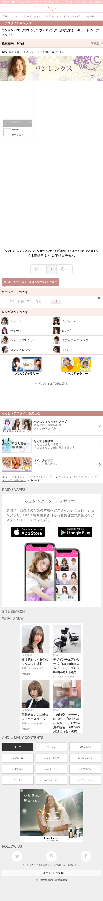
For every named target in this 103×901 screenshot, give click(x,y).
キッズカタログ (51, 758)
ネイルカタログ (85, 758)
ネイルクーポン (51, 780)
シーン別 (43, 51)
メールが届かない (57, 865)
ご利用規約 (42, 865)
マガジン (51, 747)
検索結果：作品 (52, 43)
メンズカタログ (17, 758)
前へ (38, 269)
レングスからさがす (15, 312)
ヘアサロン (17, 769)
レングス (15, 51)
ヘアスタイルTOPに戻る (51, 383)
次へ (64, 269)
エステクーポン (85, 780)
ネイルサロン (51, 769)
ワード (57, 51)
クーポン (18, 780)
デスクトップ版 (52, 873)
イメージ (29, 51)
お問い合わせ (74, 865)
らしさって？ (28, 865)
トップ (18, 747)
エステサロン (85, 769)
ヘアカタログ (85, 747)
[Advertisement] (51, 195)
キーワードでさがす (15, 292)
